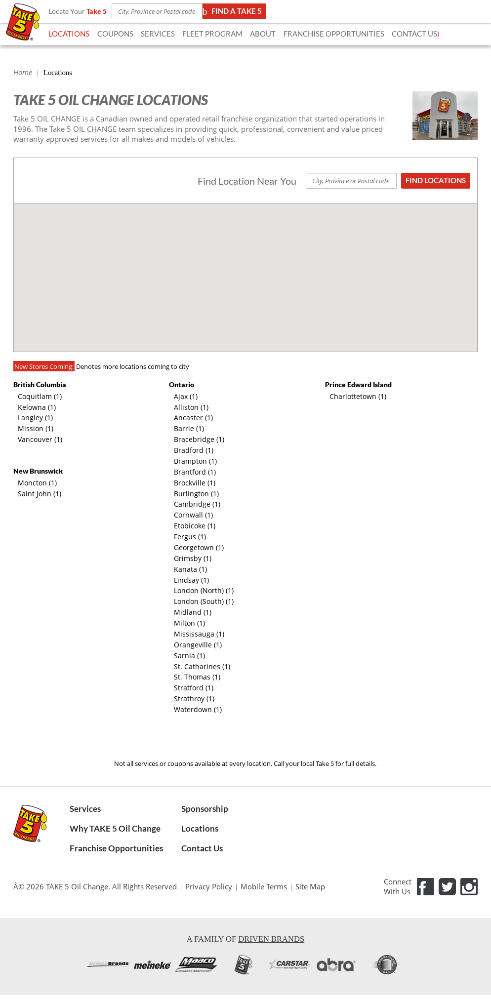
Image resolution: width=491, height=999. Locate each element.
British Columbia (39, 384)
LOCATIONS (68, 33)
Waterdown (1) (198, 709)
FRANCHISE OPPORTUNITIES (334, 33)
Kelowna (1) (37, 407)
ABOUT (263, 33)
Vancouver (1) (40, 439)
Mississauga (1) (199, 634)
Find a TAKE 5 (233, 11)
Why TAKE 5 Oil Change (115, 829)
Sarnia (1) (189, 655)
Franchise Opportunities (116, 848)
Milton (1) (189, 623)
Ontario (181, 384)
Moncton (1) (37, 482)
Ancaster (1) (193, 417)
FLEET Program (212, 33)
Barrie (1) (189, 428)
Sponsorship (204, 809)
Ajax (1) (186, 396)
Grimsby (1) (192, 558)
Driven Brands (271, 939)
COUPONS (115, 33)
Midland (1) (192, 612)
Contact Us (202, 848)
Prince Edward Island (358, 384)
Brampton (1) (195, 461)
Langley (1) (35, 417)
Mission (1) (35, 428)
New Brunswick (38, 471)
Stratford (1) (193, 687)
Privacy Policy (208, 886)
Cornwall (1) (193, 514)
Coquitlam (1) (40, 396)
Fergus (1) (190, 536)
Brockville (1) (194, 482)
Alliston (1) (191, 407)
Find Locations (436, 180)
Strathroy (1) (194, 698)
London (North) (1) (204, 590)
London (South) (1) (204, 601)
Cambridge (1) (197, 504)
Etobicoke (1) (194, 525)
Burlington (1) (196, 493)
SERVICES (158, 33)
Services (85, 809)
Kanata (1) (190, 569)
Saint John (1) (39, 493)
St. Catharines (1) (202, 666)
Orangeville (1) (198, 644)
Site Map (310, 886)
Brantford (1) (195, 472)
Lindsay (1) (191, 580)
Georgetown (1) (199, 547)
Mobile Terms (264, 886)
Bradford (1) (193, 450)
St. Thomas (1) (197, 676)
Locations (199, 829)
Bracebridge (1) (199, 439)
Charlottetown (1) (357, 396)
